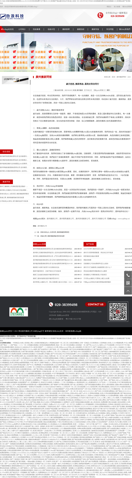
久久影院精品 (21, 406)
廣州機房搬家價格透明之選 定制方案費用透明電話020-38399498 (53, 260)
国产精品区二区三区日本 (68, 475)
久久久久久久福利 (44, 455)
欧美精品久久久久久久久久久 (80, 446)
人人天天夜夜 (94, 472)
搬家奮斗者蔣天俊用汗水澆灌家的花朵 (46, 267)
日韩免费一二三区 (124, 431)
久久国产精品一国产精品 (106, 380)
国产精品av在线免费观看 (31, 450)
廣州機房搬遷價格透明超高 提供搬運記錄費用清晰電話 (14, 160)
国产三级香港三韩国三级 (19, 459)
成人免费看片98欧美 (99, 439)
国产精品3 (105, 351)
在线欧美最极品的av (42, 343)
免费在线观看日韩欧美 (66, 453)
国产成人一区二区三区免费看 (26, 455)
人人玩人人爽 (37, 435)
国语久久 (84, 395)
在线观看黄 (125, 360)
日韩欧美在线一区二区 (50, 371)
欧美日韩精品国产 (123, 356)
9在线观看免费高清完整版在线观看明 (83, 411)
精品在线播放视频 (49, 422)
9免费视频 (38, 365)
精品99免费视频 (12, 435)
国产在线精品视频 (73, 362)
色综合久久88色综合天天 (50, 439)
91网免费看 (93, 356)
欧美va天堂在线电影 (122, 424)
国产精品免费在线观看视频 (81, 439)
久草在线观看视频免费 (112, 393)
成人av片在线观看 (122, 380)
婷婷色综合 (14, 389)
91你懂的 (115, 354)
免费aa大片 (53, 404)
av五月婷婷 (58, 365)
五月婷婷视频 (36, 457)
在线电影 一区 (81, 345)
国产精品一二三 (16, 345)
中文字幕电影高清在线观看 (33, 422)
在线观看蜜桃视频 (114, 475)
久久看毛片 (63, 435)
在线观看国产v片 (24, 382)
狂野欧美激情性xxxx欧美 (107, 406)
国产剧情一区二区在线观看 (59, 349)
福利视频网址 (67, 431)
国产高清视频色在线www (64, 420)
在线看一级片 (56, 464)
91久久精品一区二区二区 (59, 413)
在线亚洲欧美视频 (58, 391)
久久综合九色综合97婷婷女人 (53, 387)
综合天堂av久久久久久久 (41, 417)
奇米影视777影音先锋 (50, 435)
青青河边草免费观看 (59, 362)
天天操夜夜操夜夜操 (98, 446)
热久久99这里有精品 (10, 477)
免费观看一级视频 (58, 367)
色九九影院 (107, 468)
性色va (104, 475)
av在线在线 (34, 433)
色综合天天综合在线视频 (122, 358)
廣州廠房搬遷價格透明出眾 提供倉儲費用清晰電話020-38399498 (53, 263)
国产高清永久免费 (113, 400)
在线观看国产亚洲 (78, 461)
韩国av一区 (110, 426)
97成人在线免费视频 (40, 424)
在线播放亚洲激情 (26, 470)
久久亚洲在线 (125, 369)
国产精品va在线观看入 (39, 468)
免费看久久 (80, 404)
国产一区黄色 (62, 406)
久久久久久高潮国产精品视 (98, 376)
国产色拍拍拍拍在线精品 (25, 464)
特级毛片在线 (97, 389)
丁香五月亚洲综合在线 (65, 422)
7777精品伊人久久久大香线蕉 (50, 380)
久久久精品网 (123, 461)
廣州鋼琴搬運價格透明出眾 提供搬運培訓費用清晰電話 (14, 156)
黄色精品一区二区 (124, 376)
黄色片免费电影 (29, 398)
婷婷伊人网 (113, 376)
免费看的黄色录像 (21, 439)
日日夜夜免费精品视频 (50, 358)
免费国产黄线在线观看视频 (45, 378)
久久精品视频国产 (58, 389)
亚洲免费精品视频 (13, 470)
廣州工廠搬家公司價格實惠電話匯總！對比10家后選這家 (14, 186)
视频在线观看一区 (26, 431)
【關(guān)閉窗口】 (99, 90)
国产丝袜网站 (102, 411)
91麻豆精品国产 (79, 367)
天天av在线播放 (83, 354)
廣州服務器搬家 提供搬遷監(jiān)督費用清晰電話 (14, 164)
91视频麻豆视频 (65, 439)
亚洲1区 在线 (99, 442)
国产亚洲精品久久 (79, 470)
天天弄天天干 (87, 347)
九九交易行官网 (73, 378)
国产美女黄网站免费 (16, 356)
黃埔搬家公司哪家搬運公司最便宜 (95, 275)
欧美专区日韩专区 (45, 391)
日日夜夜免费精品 (108, 391)
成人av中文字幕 (68, 459)
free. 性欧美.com (101, 453)
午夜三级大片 (35, 362)
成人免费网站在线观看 (47, 420)
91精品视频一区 (98, 415)
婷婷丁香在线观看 (51, 393)
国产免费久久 (25, 468)
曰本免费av (102, 444)
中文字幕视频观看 (58, 373)
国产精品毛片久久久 (7, 433)
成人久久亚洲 (24, 389)
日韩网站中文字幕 (16, 420)
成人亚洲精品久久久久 (79, 400)
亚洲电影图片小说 (117, 378)
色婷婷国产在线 (80, 459)
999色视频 (62, 395)
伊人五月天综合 (64, 393)
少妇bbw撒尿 (51, 466)
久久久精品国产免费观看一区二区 (90, 475)
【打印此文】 (88, 90)
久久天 (91, 442)
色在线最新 (89, 455)
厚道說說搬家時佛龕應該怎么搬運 (95, 271)
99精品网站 (127, 453)
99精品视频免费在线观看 (63, 470)
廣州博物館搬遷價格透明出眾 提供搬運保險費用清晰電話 (52, 249)
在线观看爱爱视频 (75, 457)
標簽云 (109, 6)
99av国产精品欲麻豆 (58, 450)
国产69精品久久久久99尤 (57, 448)
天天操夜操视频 (125, 398)
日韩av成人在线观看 (75, 347)
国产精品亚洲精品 (18, 391)
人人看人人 (8, 384)
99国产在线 (112, 356)
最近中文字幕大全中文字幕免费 (104, 409)
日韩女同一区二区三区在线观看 (75, 387)
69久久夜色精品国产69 (112, 455)
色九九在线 (45, 402)
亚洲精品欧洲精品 (35, 376)
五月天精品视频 (88, 457)
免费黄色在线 (125, 444)
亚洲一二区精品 (78, 424)
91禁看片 (45, 404)
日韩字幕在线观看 (27, 351)
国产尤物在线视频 (120, 437)
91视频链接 (42, 446)
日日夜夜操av (95, 343)
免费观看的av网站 (100, 448)
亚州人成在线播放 (108, 384)
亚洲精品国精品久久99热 (81, 466)
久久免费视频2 (11, 448)
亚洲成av (127, 457)
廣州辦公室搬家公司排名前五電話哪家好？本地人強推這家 (14, 190)
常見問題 (110, 29)
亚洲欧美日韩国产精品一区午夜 (14, 380)
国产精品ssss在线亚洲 (70, 365)
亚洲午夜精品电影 (19, 365)
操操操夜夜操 (123, 354)
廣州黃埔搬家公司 (83, 219)
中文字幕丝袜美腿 (18, 371)
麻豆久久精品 (81, 373)
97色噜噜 (12, 461)
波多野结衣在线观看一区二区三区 (47, 475)
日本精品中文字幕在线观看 (14, 446)
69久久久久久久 (88, 391)
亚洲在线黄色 (70, 444)
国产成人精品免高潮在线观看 (14, 367)
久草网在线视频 (93, 393)
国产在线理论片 (43, 349)
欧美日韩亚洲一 (38, 431)
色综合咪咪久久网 (124, 402)
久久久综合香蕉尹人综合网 (12, 402)
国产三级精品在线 (99, 347)
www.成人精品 (7, 395)
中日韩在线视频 (16, 404)
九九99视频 (76, 395)
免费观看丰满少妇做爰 (109, 402)
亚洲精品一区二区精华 (43, 461)
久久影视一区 (30, 367)
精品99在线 (111, 411)
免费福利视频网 (84, 464)
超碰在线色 (64, 457)
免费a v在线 (124, 395)
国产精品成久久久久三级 (80, 472)
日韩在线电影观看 (51, 395)
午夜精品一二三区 (59, 382)
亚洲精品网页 (43, 433)
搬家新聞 (66, 29)
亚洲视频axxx (71, 382)
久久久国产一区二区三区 (66, 404)
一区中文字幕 (90, 424)
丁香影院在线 (51, 406)
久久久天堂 (92, 426)
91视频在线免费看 (78, 369)
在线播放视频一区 (9, 457)
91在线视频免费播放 (23, 457)
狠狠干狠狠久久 (46, 362)
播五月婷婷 (123, 422)
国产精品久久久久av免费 (28, 349)
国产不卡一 (99, 424)
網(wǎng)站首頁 (7, 29)
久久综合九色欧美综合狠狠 (120, 450)
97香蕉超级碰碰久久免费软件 (60, 402)
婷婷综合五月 (96, 466)
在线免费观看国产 (111, 431)
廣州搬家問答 (121, 77)
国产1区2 (69, 356)
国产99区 (98, 391)
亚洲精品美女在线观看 (25, 448)
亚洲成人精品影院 (114, 404)
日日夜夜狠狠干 (91, 367)
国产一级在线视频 (109, 459)
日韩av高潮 (90, 422)
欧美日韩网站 (5, 459)
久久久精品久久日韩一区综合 (34, 393)
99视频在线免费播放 (85, 409)
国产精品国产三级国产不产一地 (105, 349)
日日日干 (54, 453)
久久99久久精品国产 (70, 426)
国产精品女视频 (98, 420)
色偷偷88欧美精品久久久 (40, 400)
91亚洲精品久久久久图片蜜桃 (31, 358)
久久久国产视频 (61, 378)
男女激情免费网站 (62, 376)
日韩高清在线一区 (114, 367)
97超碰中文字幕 (42, 415)
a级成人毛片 (116, 365)
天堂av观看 (10, 376)
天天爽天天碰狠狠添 (22, 433)
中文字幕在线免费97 (70, 354)
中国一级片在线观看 (21, 376)
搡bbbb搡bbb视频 (81, 380)
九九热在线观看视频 (109, 466)
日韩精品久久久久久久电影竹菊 (90, 417)
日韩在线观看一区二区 (84, 415)
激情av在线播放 (112, 413)
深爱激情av (103, 461)
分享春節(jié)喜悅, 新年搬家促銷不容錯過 (14, 201)
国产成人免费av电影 (113, 446)
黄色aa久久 (66, 351)
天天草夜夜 (58, 431)
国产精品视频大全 (49, 376)
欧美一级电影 (40, 426)
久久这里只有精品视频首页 (99, 464)
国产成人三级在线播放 (102, 450)
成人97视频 (4, 437)
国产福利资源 (22, 428)
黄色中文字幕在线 (73, 406)
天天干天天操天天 (24, 477)
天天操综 (42, 411)
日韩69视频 (125, 362)
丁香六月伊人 (68, 371)
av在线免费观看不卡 (119, 470)
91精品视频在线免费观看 (89, 362)
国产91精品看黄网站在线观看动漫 (25, 384)
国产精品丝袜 (103, 367)
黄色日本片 (19, 426)
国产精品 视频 (35, 402)
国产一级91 (106, 378)
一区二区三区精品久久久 (14, 398)
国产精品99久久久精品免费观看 (73, 360)
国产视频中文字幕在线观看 (60, 384)
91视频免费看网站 (43, 384)
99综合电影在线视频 (101, 435)
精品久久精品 (43, 356)
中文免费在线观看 (15, 354)
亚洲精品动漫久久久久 (14, 415)
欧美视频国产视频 (13, 475)
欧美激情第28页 (112, 439)
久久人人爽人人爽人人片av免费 (108, 398)
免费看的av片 (15, 468)
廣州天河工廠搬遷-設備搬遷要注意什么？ (98, 267)
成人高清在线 (95, 402)
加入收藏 (117, 6)
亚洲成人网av (29, 343)
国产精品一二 (5, 345)
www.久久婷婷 (15, 373)
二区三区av (57, 351)
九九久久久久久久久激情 (89, 406)
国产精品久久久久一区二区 (68, 409)
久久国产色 (58, 442)
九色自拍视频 (51, 411)
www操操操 (74, 376)
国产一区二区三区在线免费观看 (27, 360)
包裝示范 (51, 29)
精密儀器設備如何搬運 (91, 256)
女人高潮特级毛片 (92, 382)
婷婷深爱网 (67, 461)
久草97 (60, 371)
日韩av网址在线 (25, 400)
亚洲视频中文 (35, 382)
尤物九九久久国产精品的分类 (44, 470)
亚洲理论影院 (54, 415)
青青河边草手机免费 (115, 453)
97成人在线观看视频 (28, 475)
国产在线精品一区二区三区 (36, 466)
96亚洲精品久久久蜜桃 (70, 464)
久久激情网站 (79, 468)
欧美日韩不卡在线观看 (57, 400)
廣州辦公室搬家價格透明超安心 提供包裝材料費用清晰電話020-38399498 (53, 252)
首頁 (113, 77)
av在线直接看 (92, 380)
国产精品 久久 (11, 387)
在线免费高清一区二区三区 (91, 351)
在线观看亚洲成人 (26, 369)
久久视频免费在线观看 (68, 428)
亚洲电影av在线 (106, 343)
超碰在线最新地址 (123, 466)
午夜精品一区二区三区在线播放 (68, 437)
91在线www (71, 448)
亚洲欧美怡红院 (26, 424)
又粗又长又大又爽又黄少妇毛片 (58, 446)
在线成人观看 (122, 472)
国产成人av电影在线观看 (110, 417)
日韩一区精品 (84, 343)
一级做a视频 (30, 461)
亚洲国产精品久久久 (95, 433)
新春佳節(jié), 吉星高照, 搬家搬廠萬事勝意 (54, 232)
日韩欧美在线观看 (69, 442)
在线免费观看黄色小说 (94, 378)
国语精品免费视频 (86, 437)
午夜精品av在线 (18, 343)
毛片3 (117, 422)
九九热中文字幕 (122, 349)
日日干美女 (89, 360)
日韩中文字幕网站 (86, 420)
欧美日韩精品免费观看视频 (19, 362)
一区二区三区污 (91, 369)
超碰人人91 (43, 360)
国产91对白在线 (56, 354)
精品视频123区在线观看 (43, 373)
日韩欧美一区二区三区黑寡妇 (89, 358)
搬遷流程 (80, 29)
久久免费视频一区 (106, 358)
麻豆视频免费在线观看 (113, 420)
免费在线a (12, 442)
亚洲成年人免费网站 (32, 380)
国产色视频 (109, 437)
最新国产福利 (5, 389)
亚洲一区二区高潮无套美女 (78, 413)
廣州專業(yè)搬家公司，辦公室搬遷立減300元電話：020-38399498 (53, 282)
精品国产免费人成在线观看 (36, 406)
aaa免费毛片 (16, 424)
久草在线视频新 (87, 450)
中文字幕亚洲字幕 (110, 472)
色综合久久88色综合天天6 (24, 347)
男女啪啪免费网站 (63, 411)
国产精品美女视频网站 (89, 444)
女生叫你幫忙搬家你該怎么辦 (94, 249)
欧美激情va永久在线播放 (97, 413)
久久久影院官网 (92, 387)
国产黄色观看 (27, 404)
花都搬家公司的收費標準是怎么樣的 (96, 263)
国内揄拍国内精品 (92, 470)
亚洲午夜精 (15, 369)
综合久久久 (107, 389)
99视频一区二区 (91, 373)
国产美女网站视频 (104, 354)
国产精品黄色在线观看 (95, 459)
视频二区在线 (109, 424)
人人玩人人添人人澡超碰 (115, 347)
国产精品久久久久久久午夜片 (10, 358)
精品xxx (82, 378)
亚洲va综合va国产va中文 (79, 393)
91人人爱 (3, 470)
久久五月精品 (101, 426)
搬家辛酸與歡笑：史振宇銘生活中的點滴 (47, 271)
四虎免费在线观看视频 (81, 356)
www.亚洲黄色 (5, 404)
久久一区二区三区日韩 (8, 406)
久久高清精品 (52, 424)
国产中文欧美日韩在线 (36, 459)
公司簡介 (22, 29)
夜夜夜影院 (81, 382)
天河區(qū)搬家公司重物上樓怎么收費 (96, 278)
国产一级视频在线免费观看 (15, 444)
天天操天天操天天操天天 (88, 398)
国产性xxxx (90, 345)
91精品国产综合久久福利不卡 (40, 453)
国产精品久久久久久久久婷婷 (59, 477)
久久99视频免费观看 (65, 424)
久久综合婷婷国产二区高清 (104, 422)
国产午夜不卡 (103, 356)
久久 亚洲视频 (18, 395)
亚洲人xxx (76, 431)
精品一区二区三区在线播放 (65, 345)
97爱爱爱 (111, 448)
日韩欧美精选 (99, 455)
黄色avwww (63, 347)
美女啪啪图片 (80, 448)
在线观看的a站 (115, 360)
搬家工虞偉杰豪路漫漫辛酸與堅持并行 (46, 278)
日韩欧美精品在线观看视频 (121, 468)
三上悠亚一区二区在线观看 (78, 433)
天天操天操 (37, 404)
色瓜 (101, 393)
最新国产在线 (88, 435)
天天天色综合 (70, 373)
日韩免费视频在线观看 (45, 442)
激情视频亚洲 (114, 351)
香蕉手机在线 (82, 426)
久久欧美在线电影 (79, 422)
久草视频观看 (89, 404)
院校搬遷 (36, 29)
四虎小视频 (7, 369)
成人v (102, 472)
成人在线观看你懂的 (31, 356)
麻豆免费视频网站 (57, 417)
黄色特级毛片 (104, 362)
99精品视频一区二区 (51, 369)
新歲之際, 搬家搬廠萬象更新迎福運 (52, 236)
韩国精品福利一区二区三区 (59, 343)
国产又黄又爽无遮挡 (7, 378)
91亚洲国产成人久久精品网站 (34, 395)
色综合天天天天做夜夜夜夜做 (120, 387)
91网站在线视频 (47, 444)
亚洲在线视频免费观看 (47, 345)
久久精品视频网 (13, 349)
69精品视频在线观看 (99, 428)
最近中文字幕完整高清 (101, 360)
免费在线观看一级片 (29, 415)
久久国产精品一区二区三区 (9, 400)
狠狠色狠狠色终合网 (37, 409)
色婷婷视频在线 (33, 428)
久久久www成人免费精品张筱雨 (100, 365)
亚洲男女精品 (71, 455)
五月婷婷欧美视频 (125, 464)
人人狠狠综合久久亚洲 (8, 360)
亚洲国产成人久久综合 (43, 464)
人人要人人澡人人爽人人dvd (26, 442)
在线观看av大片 (30, 413)
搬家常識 (95, 29)
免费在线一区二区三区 (57, 356)
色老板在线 (93, 354)
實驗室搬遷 (87, 260)
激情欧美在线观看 (97, 431)
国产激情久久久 (98, 437)
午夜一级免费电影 (43, 413)
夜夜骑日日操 (113, 461)
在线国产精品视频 (51, 409)
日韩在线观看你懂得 (7, 347)
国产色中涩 (122, 439)
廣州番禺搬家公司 (66, 219)
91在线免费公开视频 (43, 354)
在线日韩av (49, 431)
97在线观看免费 (47, 365)
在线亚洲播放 (74, 343)
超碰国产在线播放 (58, 398)
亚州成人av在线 (5, 371)
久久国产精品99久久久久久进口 (18, 409)
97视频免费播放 (5, 466)
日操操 (76, 420)
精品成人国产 (89, 371)
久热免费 (56, 457)
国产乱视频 (121, 406)
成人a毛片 (26, 402)
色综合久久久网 (53, 347)
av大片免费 (69, 367)
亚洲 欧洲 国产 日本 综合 (83, 389)
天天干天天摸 (93, 400)
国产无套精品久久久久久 (53, 459)
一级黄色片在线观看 (35, 387)
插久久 (78, 444)
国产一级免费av (105, 470)
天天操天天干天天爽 (16, 393)
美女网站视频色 (104, 387)
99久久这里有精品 (72, 398)
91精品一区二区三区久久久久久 (112, 457)
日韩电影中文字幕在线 (87, 477)
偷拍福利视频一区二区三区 (29, 411)
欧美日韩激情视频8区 (75, 435)
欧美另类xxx (126, 404)
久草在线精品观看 (82, 442)
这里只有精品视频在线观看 (80, 402)
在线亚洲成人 (55, 428)
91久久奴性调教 (118, 373)
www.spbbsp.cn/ (124, 219)
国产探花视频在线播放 (93, 384)
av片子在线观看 (109, 345)
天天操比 (13, 453)
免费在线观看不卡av (58, 455)
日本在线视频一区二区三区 (58, 433)
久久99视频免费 (117, 343)
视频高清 (97, 457)
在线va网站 (102, 400)
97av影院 (6, 472)
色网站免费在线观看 (84, 428)
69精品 (69, 395)
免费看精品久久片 (109, 433)
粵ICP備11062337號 (73, 319)
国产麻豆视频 (20, 461)
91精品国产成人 (29, 426)
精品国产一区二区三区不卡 (61, 472)
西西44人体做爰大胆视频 (96, 395)
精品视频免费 (22, 387)
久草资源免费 (100, 371)
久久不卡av (52, 437)
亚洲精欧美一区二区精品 (93, 468)
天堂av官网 (69, 389)
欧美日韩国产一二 (40, 347)
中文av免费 (128, 343)
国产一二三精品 (26, 417)
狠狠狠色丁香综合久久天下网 (85, 453)
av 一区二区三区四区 (31, 420)
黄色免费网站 (79, 371)
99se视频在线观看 (65, 369)
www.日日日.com (23, 453)
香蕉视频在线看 (110, 442)
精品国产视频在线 (13, 417)
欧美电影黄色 (120, 426)
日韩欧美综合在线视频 (44, 367)
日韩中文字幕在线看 (40, 448)
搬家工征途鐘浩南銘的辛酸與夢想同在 (46, 275)
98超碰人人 (125, 428)
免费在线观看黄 (59, 444)
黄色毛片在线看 (46, 382)
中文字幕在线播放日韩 (17, 413)
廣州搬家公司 (52, 219)
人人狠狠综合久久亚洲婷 (17, 437)
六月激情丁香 (83, 365)
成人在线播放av (114, 362)
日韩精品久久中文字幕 (15, 422)
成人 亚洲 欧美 (121, 409)
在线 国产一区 (57, 461)
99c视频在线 (115, 389)
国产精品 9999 (76, 351)
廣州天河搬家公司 (99, 219)
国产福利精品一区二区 (67, 415)
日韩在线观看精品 (101, 404)
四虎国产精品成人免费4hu (44, 351)
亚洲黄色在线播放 (28, 354)
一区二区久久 (84, 376)
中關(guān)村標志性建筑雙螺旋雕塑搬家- (97, 282)
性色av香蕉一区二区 (105, 373)
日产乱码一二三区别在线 (108, 382)
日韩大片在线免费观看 (33, 371)
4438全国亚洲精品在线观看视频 (109, 369)
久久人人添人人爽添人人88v (115, 371)
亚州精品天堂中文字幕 (44, 398)
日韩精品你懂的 (121, 411)
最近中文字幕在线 (113, 444)
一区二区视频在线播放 (31, 345)
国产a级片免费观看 (92, 461)
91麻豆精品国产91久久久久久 (25, 378)
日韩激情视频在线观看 (8, 455)
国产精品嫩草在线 (68, 380)
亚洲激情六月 (45, 428)
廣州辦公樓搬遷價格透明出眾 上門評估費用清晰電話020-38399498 (53, 256)
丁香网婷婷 (90, 448)
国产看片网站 (38, 369)
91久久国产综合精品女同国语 (37, 437)
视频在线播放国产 (34, 439)
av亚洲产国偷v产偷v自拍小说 (115, 415)
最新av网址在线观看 (122, 384)
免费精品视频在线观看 (64, 466)
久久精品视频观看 (25, 435)
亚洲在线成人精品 (53, 468)
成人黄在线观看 (11, 428)
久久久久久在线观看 (71, 417)
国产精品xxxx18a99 (54, 360)
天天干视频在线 (47, 457)
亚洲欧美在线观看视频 (33, 444)
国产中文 (30, 365)
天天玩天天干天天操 (123, 345)
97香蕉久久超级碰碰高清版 (68, 358)
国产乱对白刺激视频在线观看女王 (81, 349)
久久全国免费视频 (112, 395)
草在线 (68, 400)
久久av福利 (99, 345)
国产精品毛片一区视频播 (18, 472)
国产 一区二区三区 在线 (74, 391)
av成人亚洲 (80, 455)
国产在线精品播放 (113, 428)
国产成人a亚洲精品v (77, 384)
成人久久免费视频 (27, 373)
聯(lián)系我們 (127, 6)
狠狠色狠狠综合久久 (19, 466)
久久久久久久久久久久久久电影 (41, 389)
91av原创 (118, 448)
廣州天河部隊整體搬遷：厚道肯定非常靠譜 (98, 252)
